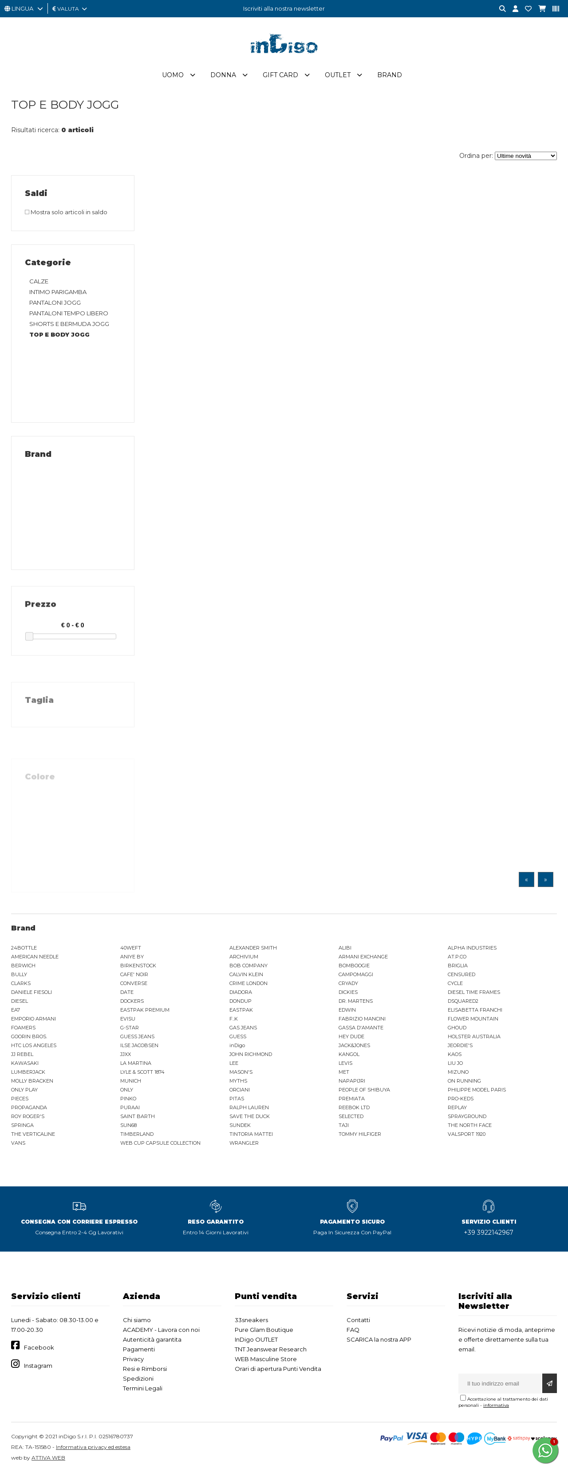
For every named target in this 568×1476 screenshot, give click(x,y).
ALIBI (345, 949)
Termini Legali (142, 1390)
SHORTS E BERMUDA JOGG (69, 325)
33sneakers (251, 1321)
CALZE (38, 283)
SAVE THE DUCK (249, 1118)
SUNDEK (240, 1127)
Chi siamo (137, 1321)
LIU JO (455, 1065)
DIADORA (240, 994)
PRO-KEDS (460, 1100)
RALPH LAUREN (249, 1109)
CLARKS (21, 985)
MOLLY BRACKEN (32, 1083)
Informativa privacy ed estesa (93, 1448)
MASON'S (240, 1074)
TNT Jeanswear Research (271, 1350)
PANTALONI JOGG (55, 304)
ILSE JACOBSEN (139, 1047)
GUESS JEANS (137, 1038)
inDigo (237, 1047)
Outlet (338, 77)
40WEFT (130, 949)
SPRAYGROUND (467, 1118)
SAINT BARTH (137, 1118)
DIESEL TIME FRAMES (474, 994)
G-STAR (129, 1029)
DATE (127, 994)
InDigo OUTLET (256, 1341)
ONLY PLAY (24, 1091)
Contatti (358, 1321)
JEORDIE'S (460, 1047)
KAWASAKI (25, 1065)
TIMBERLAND (137, 1136)
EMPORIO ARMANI (33, 1020)
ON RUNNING (464, 1083)
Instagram (38, 1367)
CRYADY (348, 985)
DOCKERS (132, 1003)
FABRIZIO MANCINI (362, 1020)
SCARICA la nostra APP (379, 1341)
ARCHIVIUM (243, 958)
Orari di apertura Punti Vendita (278, 1370)
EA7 (15, 1012)
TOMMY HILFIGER (360, 1136)
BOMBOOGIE (354, 967)
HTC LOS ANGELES (33, 1047)
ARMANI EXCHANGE (363, 958)
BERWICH (23, 967)
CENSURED (461, 976)
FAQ (353, 1331)
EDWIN (347, 1012)
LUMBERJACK (28, 1074)
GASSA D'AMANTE (361, 1029)
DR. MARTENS (356, 1003)
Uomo (173, 77)
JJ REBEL (22, 1056)
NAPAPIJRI (352, 1083)
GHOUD (457, 1029)
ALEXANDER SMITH (253, 949)
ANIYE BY (132, 958)
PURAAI (130, 1109)
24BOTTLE (24, 949)
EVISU (127, 1020)
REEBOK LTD (354, 1109)
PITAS (236, 1100)
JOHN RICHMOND (250, 1056)
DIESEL (19, 1003)
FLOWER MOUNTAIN (473, 1020)
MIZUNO (458, 1074)
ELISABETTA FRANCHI (475, 1012)
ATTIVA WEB (48, 1459)
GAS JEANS (243, 1029)
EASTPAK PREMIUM (145, 1012)
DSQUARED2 (463, 1003)
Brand (389, 77)
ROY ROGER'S (27, 1118)
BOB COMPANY (248, 967)
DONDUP (240, 1003)
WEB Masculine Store (266, 1360)
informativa (496, 1407)
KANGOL (349, 1056)
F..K (233, 1020)
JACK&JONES (354, 1047)
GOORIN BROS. (29, 1038)
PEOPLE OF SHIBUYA (364, 1091)
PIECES (19, 1100)
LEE (233, 1065)
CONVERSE (133, 985)
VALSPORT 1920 (466, 1136)
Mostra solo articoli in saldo (66, 213)
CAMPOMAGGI (356, 976)
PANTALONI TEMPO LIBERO (68, 314)
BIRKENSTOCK (138, 967)
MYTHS (238, 1083)
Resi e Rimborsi (145, 1370)
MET (344, 1074)
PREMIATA (352, 1100)
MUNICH (130, 1083)
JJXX (125, 1056)
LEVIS (345, 1065)
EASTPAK (241, 1012)
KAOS (455, 1056)
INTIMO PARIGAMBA (58, 293)
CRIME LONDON (248, 985)
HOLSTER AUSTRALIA (474, 1038)
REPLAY (457, 1109)
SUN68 (128, 1127)
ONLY (126, 1091)
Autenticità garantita (152, 1341)
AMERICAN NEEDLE (35, 958)
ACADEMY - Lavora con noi (161, 1331)
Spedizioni (138, 1380)
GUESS (237, 1038)
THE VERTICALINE (33, 1136)
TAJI (344, 1127)
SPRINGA (22, 1127)
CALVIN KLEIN (246, 976)
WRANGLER (244, 1145)
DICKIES (348, 994)
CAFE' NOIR (134, 976)
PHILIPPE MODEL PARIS (477, 1091)
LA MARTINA (135, 1065)
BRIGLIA (458, 967)
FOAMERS (23, 1029)
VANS (18, 1145)
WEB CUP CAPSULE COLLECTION (160, 1145)
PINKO (128, 1100)
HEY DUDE (351, 1038)
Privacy (133, 1360)
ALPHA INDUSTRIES (472, 949)
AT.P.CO (457, 958)
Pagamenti (139, 1350)
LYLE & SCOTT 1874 (142, 1074)
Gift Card (280, 77)
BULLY (19, 976)
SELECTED (351, 1118)
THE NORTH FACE (470, 1127)
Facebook (39, 1349)
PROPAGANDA (29, 1109)
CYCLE (455, 985)
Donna (223, 77)
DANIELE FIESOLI (31, 994)
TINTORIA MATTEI (251, 1136)
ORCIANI (239, 1091)
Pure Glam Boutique (264, 1331)
